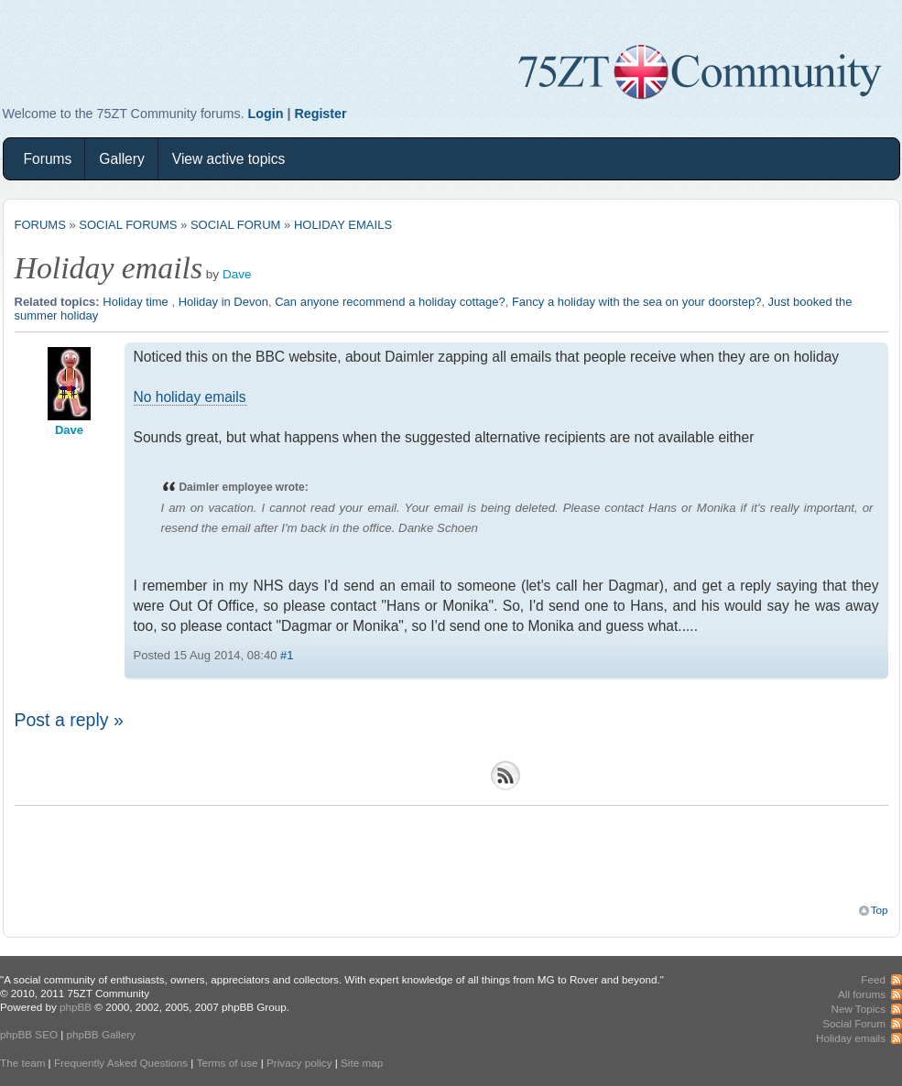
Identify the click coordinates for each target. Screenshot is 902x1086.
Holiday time (137, 302)
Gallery (121, 159)
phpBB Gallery (101, 1034)
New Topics (858, 1009)
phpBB (76, 1007)
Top (879, 910)
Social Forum (235, 225)
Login (266, 113)
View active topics (229, 159)
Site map (362, 1063)
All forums (862, 994)
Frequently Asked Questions (121, 1063)
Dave (237, 274)
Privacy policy (298, 1063)
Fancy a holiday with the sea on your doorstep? (636, 302)
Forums (48, 159)
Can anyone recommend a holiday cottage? (390, 302)
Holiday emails (343, 225)
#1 (286, 655)
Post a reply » (69, 720)
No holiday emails (190, 397)
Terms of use (227, 1063)
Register (320, 113)
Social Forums (128, 225)
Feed (873, 979)
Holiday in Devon (223, 302)
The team (22, 1063)
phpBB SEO (29, 1034)
